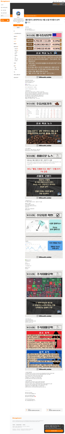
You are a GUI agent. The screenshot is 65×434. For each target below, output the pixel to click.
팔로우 (18, 25)
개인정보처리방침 (18, 424)
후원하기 (18, 27)
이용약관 (24, 424)
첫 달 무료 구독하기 (54, 430)
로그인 (63, 1)
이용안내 (14, 424)
